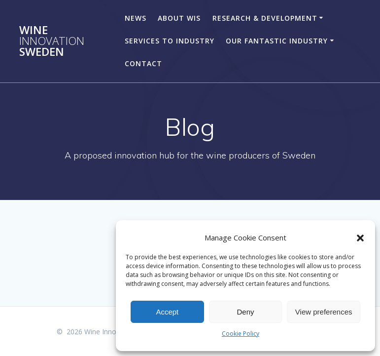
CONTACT (143, 63)
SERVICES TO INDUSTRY (169, 40)
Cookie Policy (240, 333)
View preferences (323, 312)
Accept (167, 312)
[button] (360, 238)
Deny (245, 312)
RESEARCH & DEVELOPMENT (264, 18)
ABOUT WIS (179, 18)
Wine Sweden (51, 41)
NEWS (135, 18)
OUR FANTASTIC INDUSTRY (277, 40)
